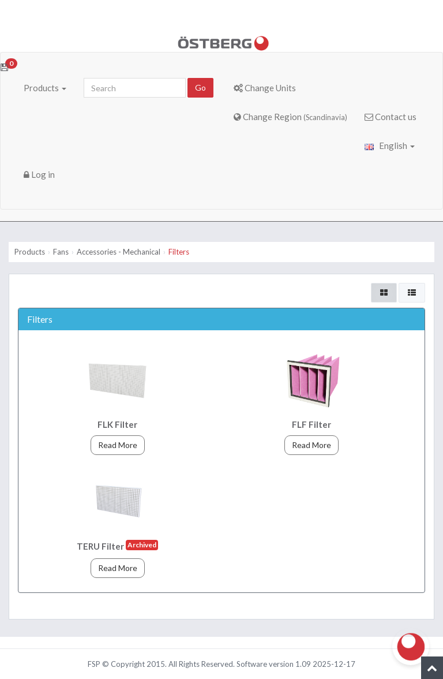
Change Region (290, 116)
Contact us (390, 116)
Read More (117, 445)
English (390, 145)
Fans (61, 251)
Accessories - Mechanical (118, 251)
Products (45, 88)
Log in (39, 174)
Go (200, 87)
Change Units (265, 88)
